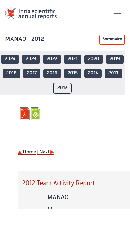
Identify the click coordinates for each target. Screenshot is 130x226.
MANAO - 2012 (24, 39)
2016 (52, 73)
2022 (52, 59)
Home (27, 152)
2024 (10, 59)
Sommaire (112, 39)
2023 (31, 59)
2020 (93, 59)
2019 (115, 59)
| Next (45, 152)
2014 (93, 73)
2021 (73, 59)
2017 (32, 73)
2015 (73, 73)
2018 (11, 73)
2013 (113, 73)
